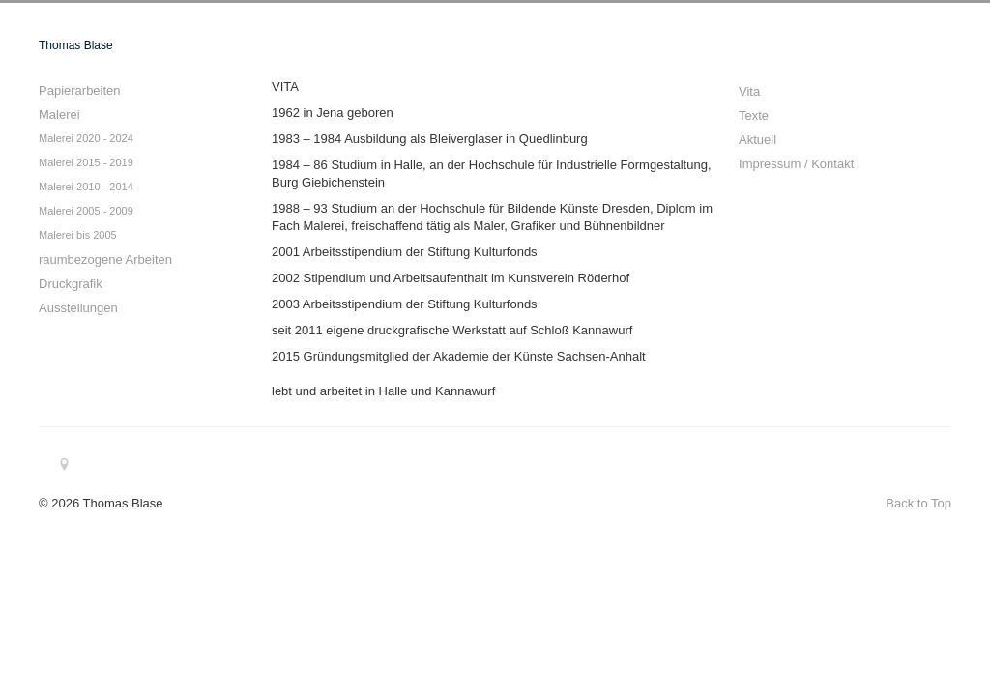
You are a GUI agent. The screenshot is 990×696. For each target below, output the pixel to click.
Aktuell (757, 139)
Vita (749, 91)
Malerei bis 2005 (78, 235)
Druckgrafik (70, 283)
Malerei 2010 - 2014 (86, 186)
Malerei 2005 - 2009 (86, 211)
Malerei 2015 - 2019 (86, 162)
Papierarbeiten (80, 90)
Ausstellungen (78, 308)
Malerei (59, 114)
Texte (754, 115)
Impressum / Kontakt (796, 164)
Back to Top (918, 503)
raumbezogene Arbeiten (105, 259)
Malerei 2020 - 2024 (86, 138)
